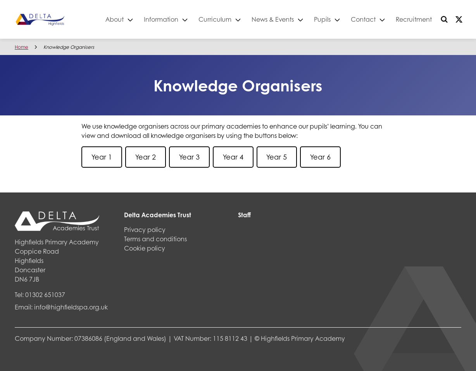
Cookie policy (144, 248)
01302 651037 (45, 294)
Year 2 (145, 157)
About (114, 19)
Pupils (322, 19)
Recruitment (414, 19)
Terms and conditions (155, 238)
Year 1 (101, 157)
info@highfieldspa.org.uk (71, 306)
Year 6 (320, 157)
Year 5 (276, 157)
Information (161, 19)
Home (21, 47)
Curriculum (214, 19)
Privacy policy (145, 229)
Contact (363, 19)
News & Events (273, 19)
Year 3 (189, 157)
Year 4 (233, 157)
